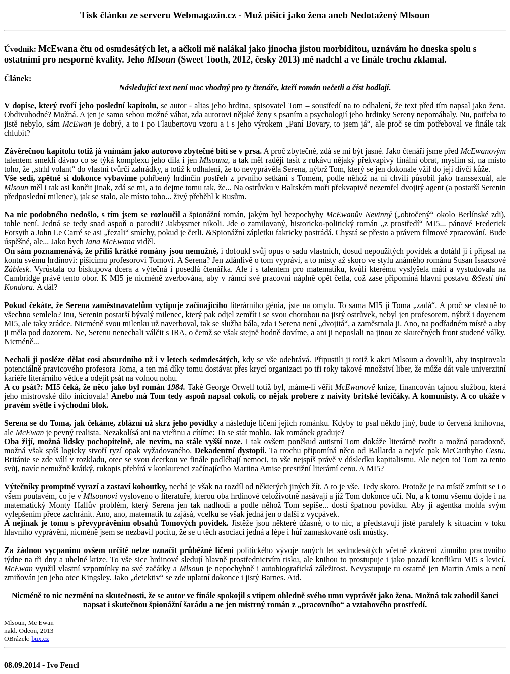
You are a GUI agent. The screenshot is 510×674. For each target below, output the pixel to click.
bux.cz (40, 638)
